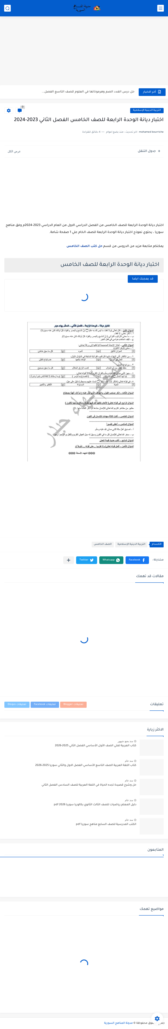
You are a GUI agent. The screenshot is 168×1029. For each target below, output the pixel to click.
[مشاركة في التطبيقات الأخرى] (68, 560)
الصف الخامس (103, 544)
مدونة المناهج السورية (118, 1023)
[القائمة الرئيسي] (160, 8)
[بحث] (7, 8)
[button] (137, 560)
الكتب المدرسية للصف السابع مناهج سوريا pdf (106, 824)
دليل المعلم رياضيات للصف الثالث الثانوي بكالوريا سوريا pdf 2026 (95, 804)
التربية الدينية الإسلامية (147, 110)
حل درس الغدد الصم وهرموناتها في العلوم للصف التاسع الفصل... (88, 92)
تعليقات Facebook (45, 704)
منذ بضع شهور (125, 741)
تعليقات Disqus (17, 704)
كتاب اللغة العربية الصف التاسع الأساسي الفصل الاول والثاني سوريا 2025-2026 (85, 765)
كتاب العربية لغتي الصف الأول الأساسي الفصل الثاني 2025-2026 (95, 745)
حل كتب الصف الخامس (84, 246)
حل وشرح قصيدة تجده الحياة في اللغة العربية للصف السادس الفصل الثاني (89, 785)
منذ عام (129, 760)
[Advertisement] (84, 51)
